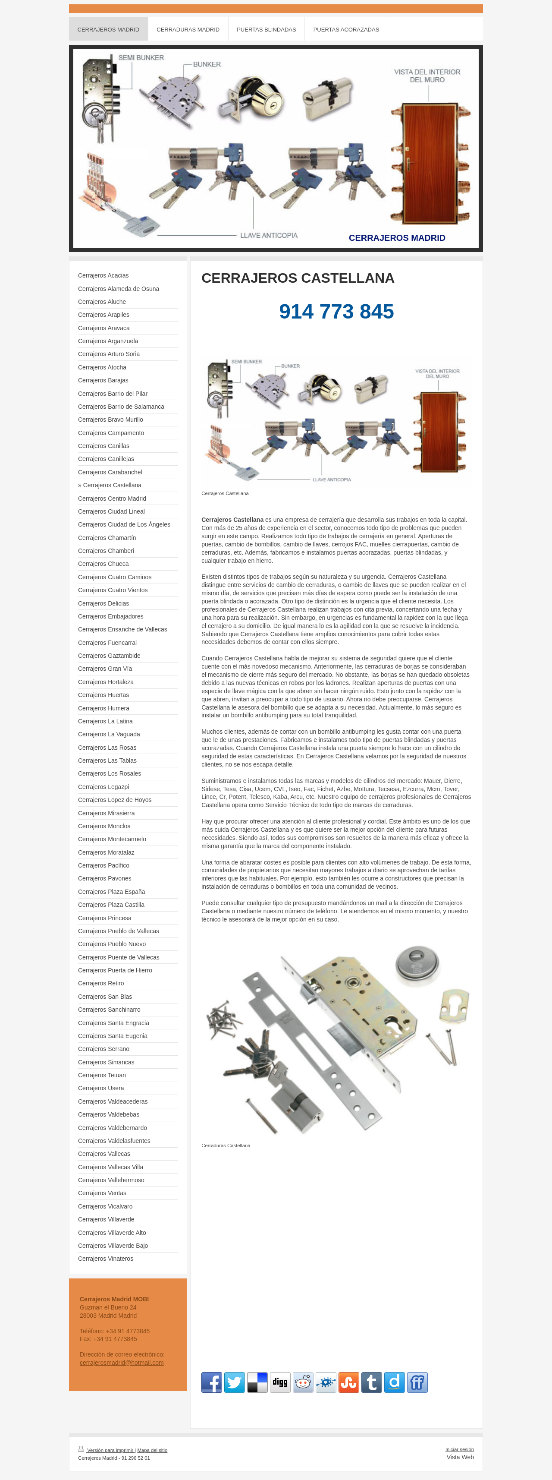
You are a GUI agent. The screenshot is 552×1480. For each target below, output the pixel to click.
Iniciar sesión (459, 1449)
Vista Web (460, 1457)
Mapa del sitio (152, 1450)
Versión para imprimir (106, 1450)
